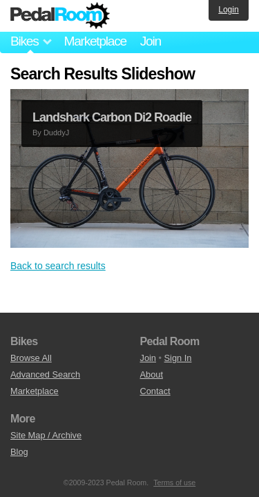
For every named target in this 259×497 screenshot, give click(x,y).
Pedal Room (60, 16)
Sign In (178, 358)
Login (228, 9)
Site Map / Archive (45, 435)
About (151, 374)
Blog (19, 452)
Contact (155, 391)
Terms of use (174, 482)
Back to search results (58, 265)
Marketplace (95, 41)
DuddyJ (56, 132)
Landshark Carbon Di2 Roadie (111, 117)
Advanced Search (45, 374)
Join (150, 41)
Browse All (31, 358)
